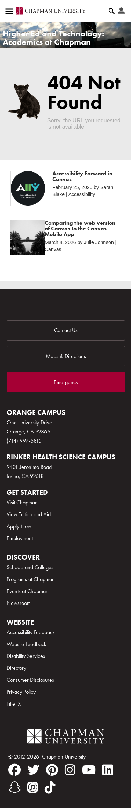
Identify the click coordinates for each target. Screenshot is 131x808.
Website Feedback (26, 644)
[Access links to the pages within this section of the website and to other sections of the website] (10, 11)
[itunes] (32, 787)
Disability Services (26, 656)
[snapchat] (14, 787)
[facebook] (14, 770)
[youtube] (89, 770)
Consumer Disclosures (30, 680)
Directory (16, 668)
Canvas (53, 249)
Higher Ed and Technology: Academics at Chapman (53, 37)
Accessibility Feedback (31, 632)
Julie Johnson (99, 242)
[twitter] (33, 770)
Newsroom (19, 603)
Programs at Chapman (31, 579)
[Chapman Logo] (65, 737)
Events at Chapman (28, 591)
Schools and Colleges (30, 567)
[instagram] (70, 770)
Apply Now (19, 526)
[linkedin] (107, 770)
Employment (20, 538)
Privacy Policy (21, 691)
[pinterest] (52, 770)
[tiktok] (50, 787)
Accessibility (81, 194)
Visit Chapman (22, 502)
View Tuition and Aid (29, 514)
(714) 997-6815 (24, 440)
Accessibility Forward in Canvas (82, 176)
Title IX (14, 703)
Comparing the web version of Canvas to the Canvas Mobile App (80, 228)
